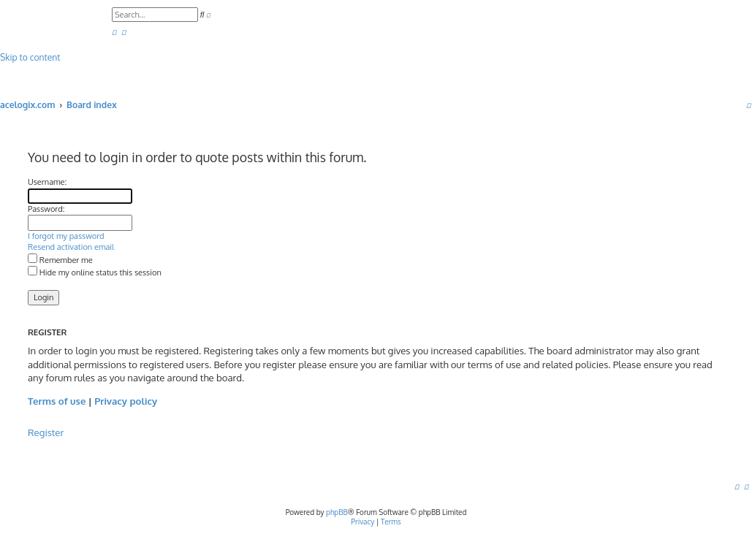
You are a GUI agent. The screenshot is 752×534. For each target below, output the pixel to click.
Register (46, 432)
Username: (47, 182)
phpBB (337, 512)
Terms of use (57, 400)
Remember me (60, 260)
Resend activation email (71, 247)
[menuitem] (114, 31)
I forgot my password (66, 236)
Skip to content (30, 57)
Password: (46, 209)
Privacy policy (125, 400)
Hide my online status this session (95, 272)
